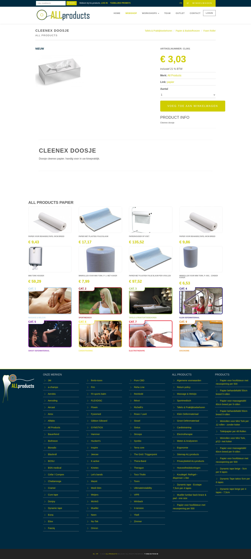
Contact (195, 13)
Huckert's (96, 441)
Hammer (95, 434)
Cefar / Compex (56, 474)
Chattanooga (54, 481)
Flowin (94, 407)
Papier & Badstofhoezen (188, 30)
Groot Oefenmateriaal (188, 420)
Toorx (137, 481)
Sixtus (137, 427)
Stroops (138, 434)
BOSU (51, 461)
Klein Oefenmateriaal (187, 414)
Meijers (94, 494)
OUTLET (180, 13)
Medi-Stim (96, 488)
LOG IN (104, 3)
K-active (95, 461)
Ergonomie (182, 447)
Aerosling (52, 400)
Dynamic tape (55, 508)
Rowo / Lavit (140, 414)
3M (49, 380)
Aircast (51, 407)
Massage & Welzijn (187, 394)
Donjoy (51, 501)
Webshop (131, 13)
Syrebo (137, 441)
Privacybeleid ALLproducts (190, 461)
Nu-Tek (94, 521)
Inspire (94, 447)
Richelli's (138, 407)
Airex (50, 414)
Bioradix (52, 447)
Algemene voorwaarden (189, 380)
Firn (93, 387)
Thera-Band (140, 461)
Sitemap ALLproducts (188, 454)
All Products (174, 75)
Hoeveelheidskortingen (188, 468)
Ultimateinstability (143, 488)
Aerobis (52, 394)
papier (170, 82)
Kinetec (95, 468)
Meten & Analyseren (187, 441)
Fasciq (51, 528)
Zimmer (138, 521)
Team (167, 13)
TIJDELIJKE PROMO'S (120, 3)
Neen (93, 515)
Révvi (137, 400)
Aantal (164, 89)
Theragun (139, 468)
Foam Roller (209, 30)
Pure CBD (139, 380)
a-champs (53, 387)
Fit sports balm (98, 394)
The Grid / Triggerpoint (145, 454)
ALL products (111, 554)
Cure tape (53, 494)
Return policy (183, 387)
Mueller (94, 508)
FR (181, 3)
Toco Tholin (140, 474)
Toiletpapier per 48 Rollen (233, 431)
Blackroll (52, 454)
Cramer (52, 488)
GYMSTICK (97, 427)
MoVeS (94, 501)
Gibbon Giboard (99, 420)
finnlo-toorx (96, 380)
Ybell (136, 515)
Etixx (50, 521)
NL (94, 554)
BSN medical (54, 468)
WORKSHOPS (150, 13)
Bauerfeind (53, 434)
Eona (50, 515)
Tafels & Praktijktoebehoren (158, 30)
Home (117, 13)
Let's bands (97, 474)
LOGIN (209, 13)
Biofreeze (53, 441)
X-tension (139, 508)
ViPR (136, 494)
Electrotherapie (185, 434)
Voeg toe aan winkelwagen (192, 106)
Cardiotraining (184, 427)
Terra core (139, 447)
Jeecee (94, 454)
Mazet (94, 481)
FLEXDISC (96, 400)
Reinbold (138, 394)
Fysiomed (96, 414)
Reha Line (139, 387)
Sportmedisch (184, 400)
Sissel (137, 420)
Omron (94, 528)
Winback (138, 501)
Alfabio (51, 420)
